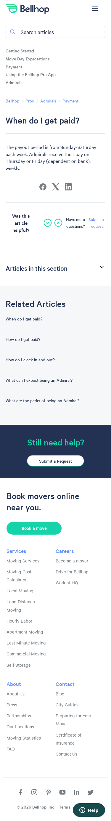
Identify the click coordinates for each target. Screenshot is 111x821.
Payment (14, 67)
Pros (29, 101)
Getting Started (20, 51)
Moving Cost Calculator (19, 576)
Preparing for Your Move (73, 720)
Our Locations (20, 726)
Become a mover (72, 561)
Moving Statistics (24, 738)
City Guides (67, 705)
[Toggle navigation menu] (94, 8)
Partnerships (19, 716)
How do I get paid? (23, 339)
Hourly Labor (19, 621)
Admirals (14, 82)
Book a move (34, 528)
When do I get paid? (24, 319)
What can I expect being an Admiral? (39, 380)
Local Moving (20, 591)
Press (12, 705)
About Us (16, 694)
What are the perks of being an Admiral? (42, 400)
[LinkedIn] (68, 187)
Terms (64, 807)
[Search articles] (56, 32)
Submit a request (96, 223)
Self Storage (19, 665)
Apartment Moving (25, 632)
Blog (60, 694)
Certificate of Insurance (68, 739)
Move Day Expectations (28, 59)
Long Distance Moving (21, 605)
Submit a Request (55, 461)
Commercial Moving (26, 654)
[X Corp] (56, 187)
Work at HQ (67, 583)
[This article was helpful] (47, 222)
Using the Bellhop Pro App (31, 74)
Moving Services (23, 561)
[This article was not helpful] (58, 222)
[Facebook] (43, 187)
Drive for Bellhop (72, 572)
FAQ (11, 749)
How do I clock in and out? (30, 360)
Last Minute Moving (26, 643)
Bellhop (12, 101)
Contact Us (66, 754)
